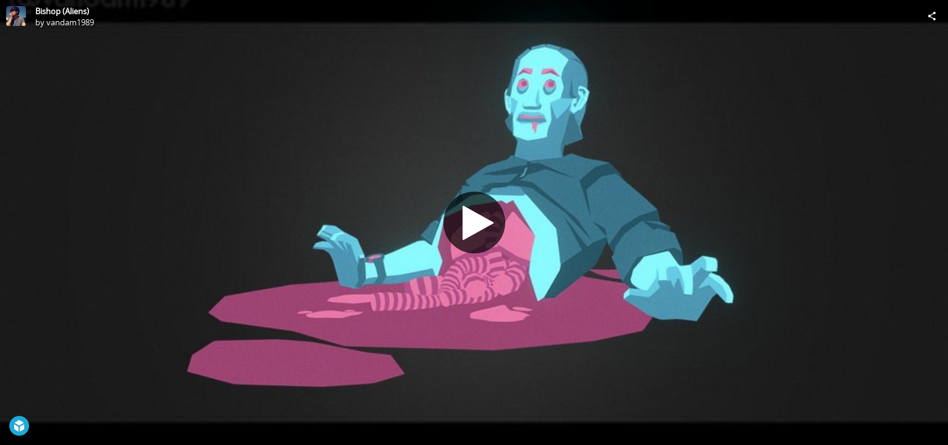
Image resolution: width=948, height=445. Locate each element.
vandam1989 (70, 22)
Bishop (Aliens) (62, 11)
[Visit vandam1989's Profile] (16, 16)
